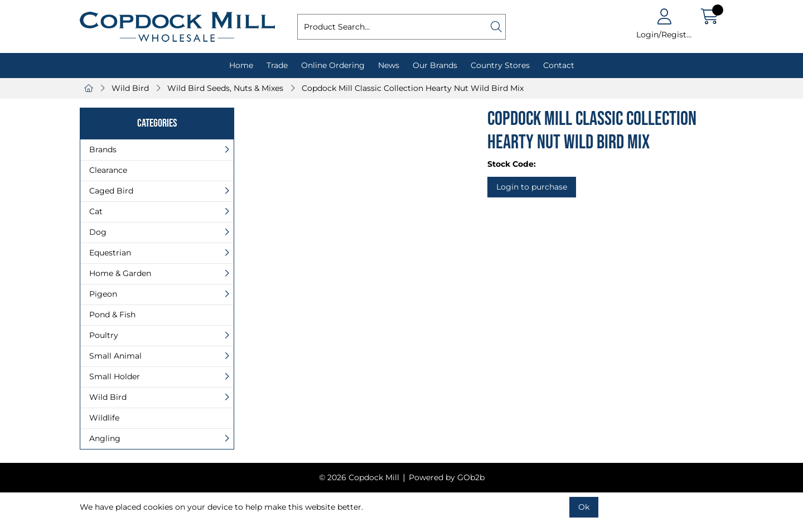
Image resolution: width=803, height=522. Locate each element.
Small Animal (115, 356)
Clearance (108, 170)
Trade (277, 65)
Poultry (103, 335)
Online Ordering (333, 65)
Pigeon (103, 294)
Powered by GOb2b (447, 477)
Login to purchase (531, 187)
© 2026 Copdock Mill (359, 477)
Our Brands (435, 65)
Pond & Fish (112, 315)
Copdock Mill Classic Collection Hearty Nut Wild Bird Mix (413, 88)
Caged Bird (111, 191)
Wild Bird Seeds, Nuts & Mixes (225, 88)
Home (241, 65)
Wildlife (104, 418)
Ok (583, 507)
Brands (103, 149)
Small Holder (114, 376)
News (388, 65)
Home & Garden (120, 273)
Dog (98, 232)
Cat (96, 211)
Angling (104, 438)
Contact (558, 65)
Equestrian (110, 253)
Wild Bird (130, 88)
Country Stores (500, 65)
